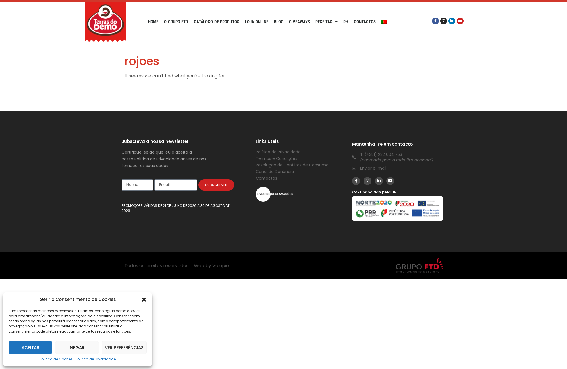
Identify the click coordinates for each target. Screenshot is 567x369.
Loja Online (256, 21)
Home (153, 21)
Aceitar (30, 348)
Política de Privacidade (96, 359)
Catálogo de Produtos (216, 21)
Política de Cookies (56, 359)
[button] (144, 299)
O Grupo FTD (176, 21)
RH (345, 21)
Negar (77, 348)
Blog (278, 21)
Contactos (365, 21)
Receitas (326, 22)
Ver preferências (124, 348)
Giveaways (299, 21)
